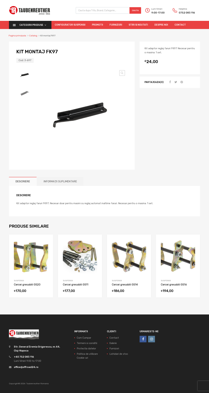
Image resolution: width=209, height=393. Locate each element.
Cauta (135, 10)
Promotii (97, 24)
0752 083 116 (187, 12)
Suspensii (19, 280)
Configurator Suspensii (70, 24)
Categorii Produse (33, 25)
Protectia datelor (86, 348)
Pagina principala (17, 35)
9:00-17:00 (158, 12)
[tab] (23, 181)
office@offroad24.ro (26, 367)
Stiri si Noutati (138, 24)
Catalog (33, 35)
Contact (180, 24)
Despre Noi (161, 24)
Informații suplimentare (60, 181)
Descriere (23, 181)
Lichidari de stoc (118, 353)
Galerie (113, 343)
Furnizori (116, 24)
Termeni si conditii (87, 343)
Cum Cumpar (84, 337)
